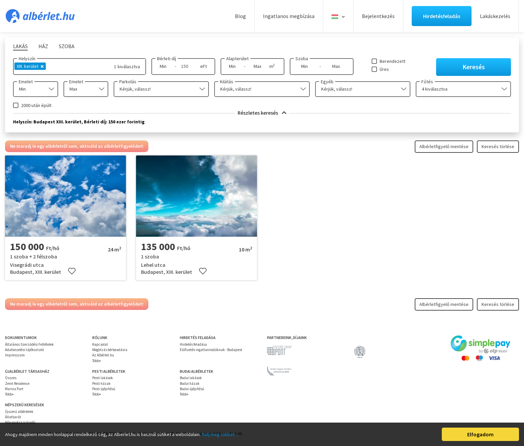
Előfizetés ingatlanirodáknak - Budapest (211, 349)
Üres (384, 69)
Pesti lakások (102, 377)
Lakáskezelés (495, 16)
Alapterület (237, 58)
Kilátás (226, 82)
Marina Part (14, 388)
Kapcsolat (100, 344)
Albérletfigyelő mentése (444, 146)
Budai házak (190, 383)
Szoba (301, 58)
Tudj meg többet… (220, 434)
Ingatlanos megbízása (288, 16)
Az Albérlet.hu (103, 355)
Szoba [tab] (67, 46)
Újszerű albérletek (19, 411)
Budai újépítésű (192, 388)
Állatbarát (13, 417)
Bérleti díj (166, 58)
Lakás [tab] (20, 46)
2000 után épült (36, 105)
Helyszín (27, 58)
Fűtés (427, 82)
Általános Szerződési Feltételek (29, 344)
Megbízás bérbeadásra (109, 349)
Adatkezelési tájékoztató (24, 349)
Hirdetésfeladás (441, 16)
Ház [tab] (43, 46)
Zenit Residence (17, 383)
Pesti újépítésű (103, 388)
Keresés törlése (498, 146)
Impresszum (15, 355)
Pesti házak (101, 383)
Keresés (474, 67)
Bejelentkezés (378, 16)
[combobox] (35, 89)
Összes (10, 377)
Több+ (96, 360)
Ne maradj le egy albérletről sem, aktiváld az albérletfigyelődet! (76, 146)
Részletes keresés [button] (262, 112)
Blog (240, 16)
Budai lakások (191, 377)
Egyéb (327, 82)
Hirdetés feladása (193, 344)
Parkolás (127, 82)
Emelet (26, 82)
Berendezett (392, 61)
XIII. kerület (30, 66)
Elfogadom (480, 434)
